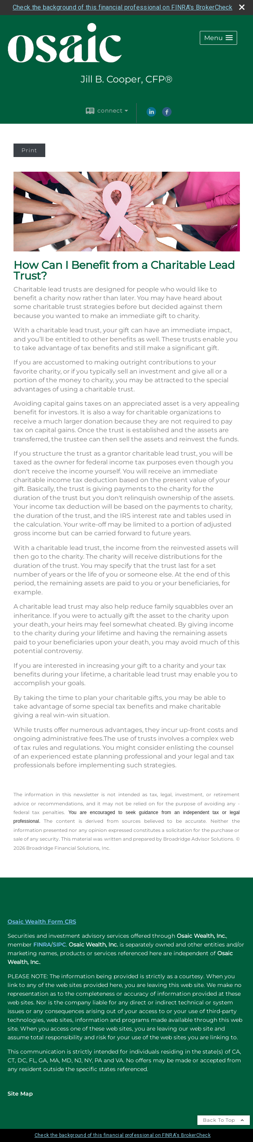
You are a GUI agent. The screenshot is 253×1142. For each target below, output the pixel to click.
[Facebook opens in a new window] (167, 114)
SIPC (59, 944)
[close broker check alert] (242, 7)
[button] (218, 38)
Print (29, 150)
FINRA (42, 944)
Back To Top (223, 1120)
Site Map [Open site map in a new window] (20, 1093)
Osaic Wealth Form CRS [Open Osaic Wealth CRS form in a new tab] (42, 921)
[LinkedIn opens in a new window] (151, 114)
